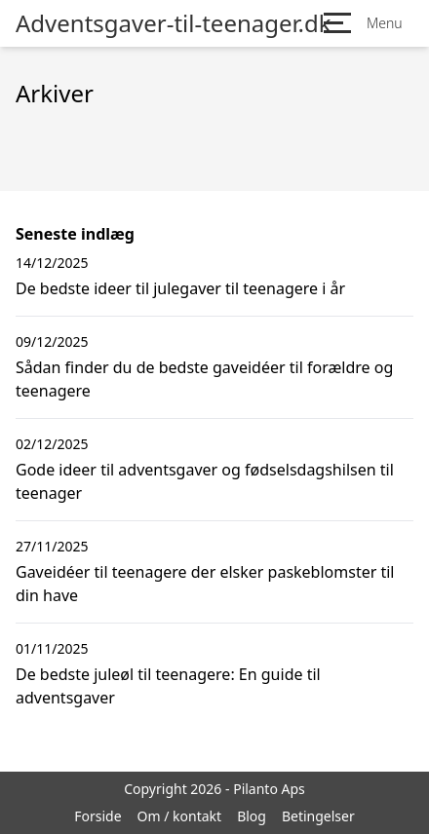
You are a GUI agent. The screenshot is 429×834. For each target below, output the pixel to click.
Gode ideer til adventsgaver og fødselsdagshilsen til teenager (205, 481)
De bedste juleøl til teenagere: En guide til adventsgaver (168, 685)
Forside (97, 816)
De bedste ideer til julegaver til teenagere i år (180, 288)
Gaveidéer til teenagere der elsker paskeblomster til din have (205, 583)
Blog (251, 816)
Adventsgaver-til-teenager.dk (174, 23)
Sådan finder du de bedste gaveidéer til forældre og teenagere (204, 379)
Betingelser (318, 816)
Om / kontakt (179, 816)
